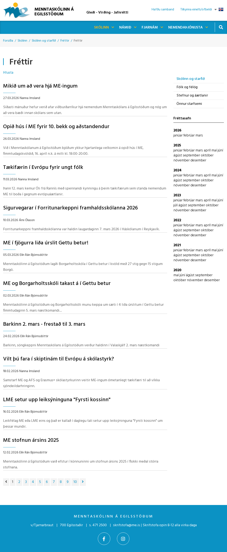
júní (220, 150)
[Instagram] (123, 538)
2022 (177, 220)
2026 (177, 130)
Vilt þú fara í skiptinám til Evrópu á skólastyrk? (58, 359)
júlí (175, 205)
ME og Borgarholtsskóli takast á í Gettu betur (57, 283)
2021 (177, 245)
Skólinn (22, 40)
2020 (177, 270)
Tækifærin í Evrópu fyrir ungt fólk (43, 167)
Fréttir (64, 40)
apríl (207, 150)
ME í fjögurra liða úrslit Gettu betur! (45, 243)
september (192, 155)
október (207, 155)
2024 (177, 170)
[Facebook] (104, 538)
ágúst (178, 155)
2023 (177, 195)
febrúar (189, 135)
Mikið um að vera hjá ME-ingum (40, 86)
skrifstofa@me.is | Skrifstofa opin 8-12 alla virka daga (155, 525)
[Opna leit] (221, 27)
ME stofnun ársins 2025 (31, 440)
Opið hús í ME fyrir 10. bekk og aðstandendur (56, 127)
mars (199, 135)
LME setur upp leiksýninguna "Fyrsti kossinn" (56, 400)
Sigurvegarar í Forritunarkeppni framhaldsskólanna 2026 (70, 208)
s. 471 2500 (98, 525)
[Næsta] (83, 482)
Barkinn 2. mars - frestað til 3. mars (44, 324)
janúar (178, 135)
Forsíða (8, 40)
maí (214, 150)
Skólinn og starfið (44, 40)
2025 (177, 145)
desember (198, 160)
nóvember (181, 160)
